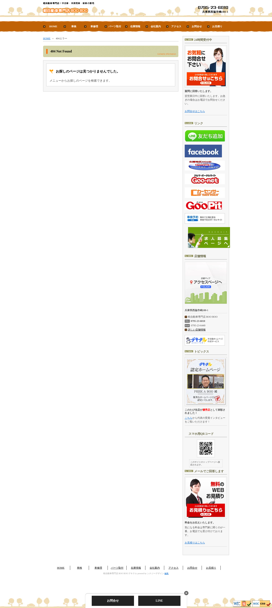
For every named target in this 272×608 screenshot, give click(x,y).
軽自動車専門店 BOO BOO (65, 10)
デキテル (132, 573)
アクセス (176, 26)
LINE (159, 600)
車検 (73, 26)
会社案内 (156, 26)
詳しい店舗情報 (197, 329)
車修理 (94, 26)
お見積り (217, 26)
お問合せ (197, 26)
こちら (188, 417)
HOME (53, 26)
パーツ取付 (114, 26)
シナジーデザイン (155, 573)
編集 (166, 573)
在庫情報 (135, 26)
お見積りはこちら (195, 542)
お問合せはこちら (195, 111)
